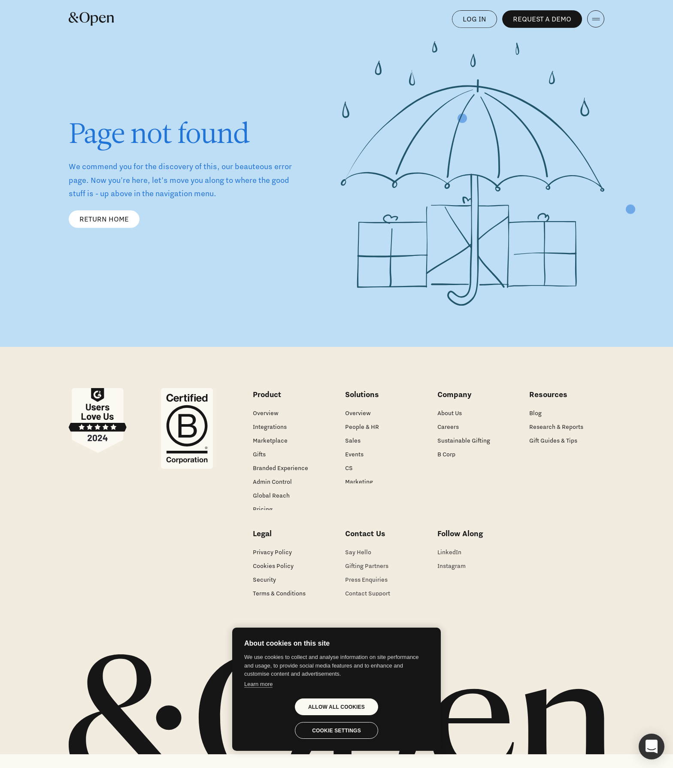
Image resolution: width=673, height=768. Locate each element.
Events (354, 454)
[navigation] (595, 18)
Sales (353, 440)
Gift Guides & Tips (553, 440)
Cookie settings (336, 731)
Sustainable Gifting (463, 440)
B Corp (446, 454)
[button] (651, 746)
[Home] (91, 19)
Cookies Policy (273, 573)
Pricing (263, 509)
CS (349, 468)
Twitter (447, 587)
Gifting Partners (366, 573)
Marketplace (270, 440)
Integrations (270, 427)
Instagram (451, 573)
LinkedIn (449, 560)
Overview (266, 413)
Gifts (259, 454)
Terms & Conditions (279, 601)
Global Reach (271, 495)
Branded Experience (280, 468)
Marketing (359, 482)
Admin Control (272, 482)
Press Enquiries (366, 587)
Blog (535, 413)
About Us (449, 413)
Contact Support (367, 601)
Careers (448, 427)
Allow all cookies (336, 707)
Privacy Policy (272, 560)
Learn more (258, 684)
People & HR (362, 427)
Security (264, 587)
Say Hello (358, 560)
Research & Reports (556, 427)
